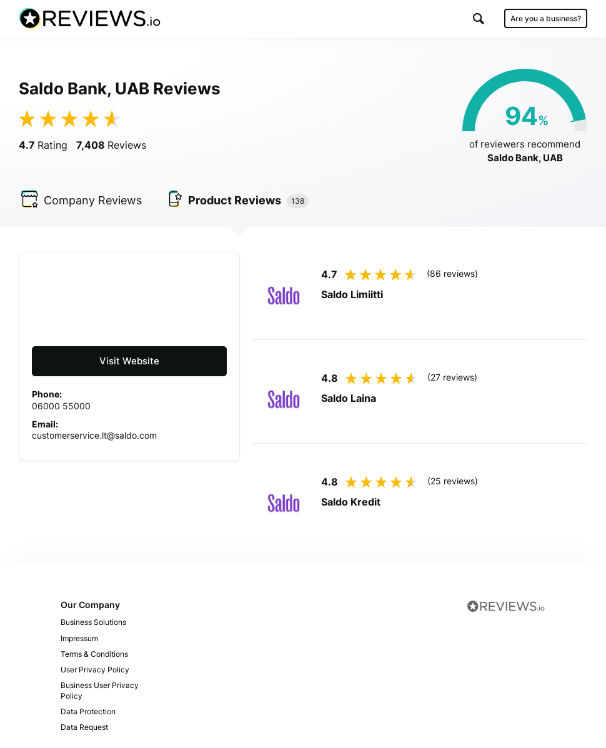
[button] (478, 18)
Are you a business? (545, 18)
